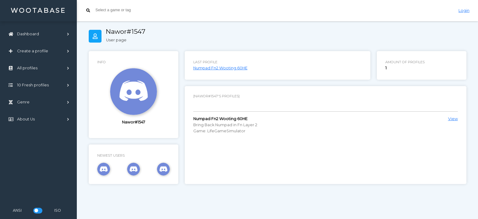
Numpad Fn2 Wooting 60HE (220, 68)
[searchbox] (141, 10)
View (453, 118)
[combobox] (264, 11)
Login (463, 10)
